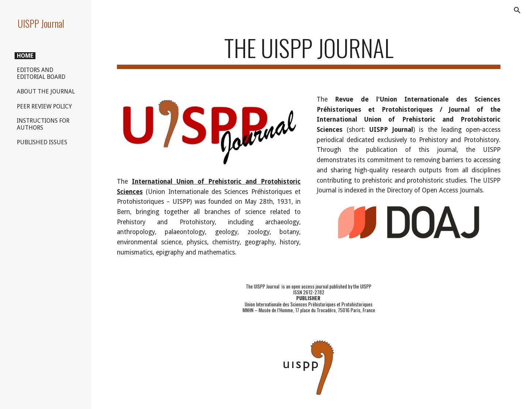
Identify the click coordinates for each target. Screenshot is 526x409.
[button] (517, 10)
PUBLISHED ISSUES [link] (42, 142)
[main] (309, 51)
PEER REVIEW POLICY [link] (44, 106)
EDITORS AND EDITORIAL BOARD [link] (41, 73)
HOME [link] (25, 55)
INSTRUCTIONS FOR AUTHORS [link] (43, 124)
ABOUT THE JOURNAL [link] (46, 91)
